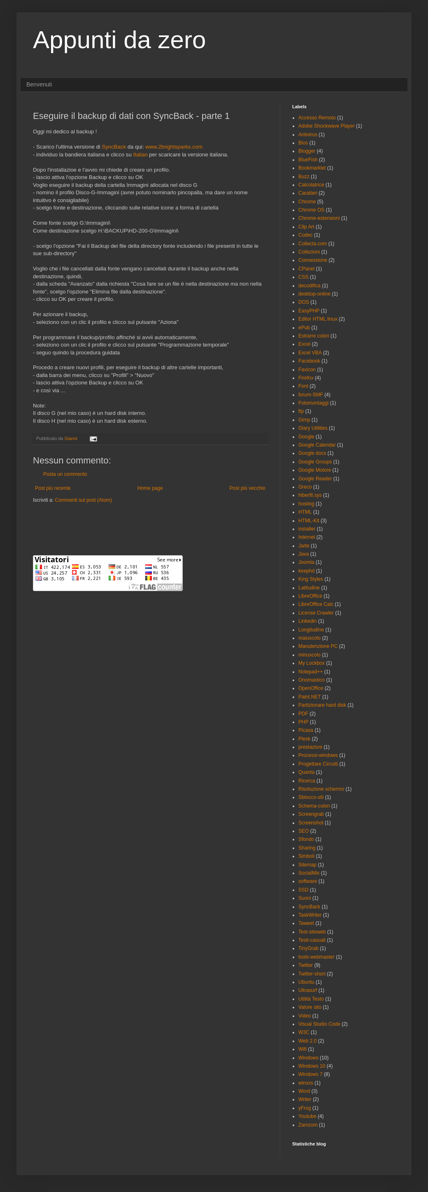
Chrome (307, 202)
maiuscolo (309, 638)
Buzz (303, 176)
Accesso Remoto (317, 118)
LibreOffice (310, 596)
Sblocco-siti (310, 797)
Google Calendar (317, 445)
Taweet (306, 923)
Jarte (303, 546)
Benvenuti (39, 84)
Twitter (305, 965)
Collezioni (309, 252)
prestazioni (310, 747)
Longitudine (311, 630)
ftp (301, 411)
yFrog (304, 1108)
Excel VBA (310, 353)
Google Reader (315, 479)
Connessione (312, 260)
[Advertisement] (129, 528)
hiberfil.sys (310, 495)
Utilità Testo (311, 999)
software (307, 881)
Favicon (307, 369)
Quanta (306, 772)
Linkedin (307, 621)
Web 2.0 (307, 1041)
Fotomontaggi (313, 403)
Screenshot (310, 823)
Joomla (306, 562)
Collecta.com (312, 244)
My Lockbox (311, 663)
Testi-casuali (312, 940)
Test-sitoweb (312, 932)
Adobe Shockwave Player (326, 126)
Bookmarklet (312, 168)
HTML (305, 512)
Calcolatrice (311, 185)
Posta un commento (65, 474)
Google (306, 437)
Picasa (305, 730)
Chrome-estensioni (319, 218)
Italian (140, 154)
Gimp (304, 420)
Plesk (304, 739)
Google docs (312, 453)
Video (304, 1016)
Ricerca (306, 781)
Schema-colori (314, 806)
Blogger (306, 151)
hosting (306, 504)
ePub (304, 328)
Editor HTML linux (317, 319)
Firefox (306, 378)
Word (304, 1091)
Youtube (307, 1116)
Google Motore (314, 470)
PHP (303, 722)
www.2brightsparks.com (173, 147)
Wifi (302, 1049)
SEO (303, 831)
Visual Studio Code (319, 1024)
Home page (150, 488)
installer (306, 529)
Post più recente (53, 488)
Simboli (306, 856)
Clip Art (306, 227)
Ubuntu (306, 982)
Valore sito (309, 1007)
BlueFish (308, 160)
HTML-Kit (308, 521)
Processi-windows (318, 755)
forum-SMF (310, 395)
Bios (303, 143)
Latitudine (309, 588)
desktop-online (314, 294)
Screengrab (311, 814)
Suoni (304, 898)
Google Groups (315, 462)
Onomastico (311, 680)
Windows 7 (310, 1074)
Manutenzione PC (317, 646)
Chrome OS (311, 210)
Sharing (306, 848)
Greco (305, 487)
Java (303, 554)
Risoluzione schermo (321, 789)
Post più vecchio (247, 488)
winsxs (305, 1083)
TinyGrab (308, 948)
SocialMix (308, 873)
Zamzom (308, 1125)
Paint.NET (309, 697)
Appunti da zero (119, 40)
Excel (304, 344)
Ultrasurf (307, 990)
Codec (305, 235)
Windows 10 (311, 1066)
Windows (308, 1058)
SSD (303, 890)
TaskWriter (309, 915)
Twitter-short (312, 974)
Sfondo (306, 839)
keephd (306, 571)
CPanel (306, 269)
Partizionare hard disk (322, 705)
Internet (306, 537)
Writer (305, 1099)
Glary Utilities (313, 428)
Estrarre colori (313, 336)
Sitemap (307, 865)
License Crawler (316, 613)
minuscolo (309, 655)
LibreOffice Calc (315, 604)
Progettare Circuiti (318, 764)
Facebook (309, 361)
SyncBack (114, 147)
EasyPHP (308, 311)
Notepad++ (310, 672)
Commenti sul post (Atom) (83, 500)
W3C (303, 1032)
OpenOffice (310, 688)
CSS (303, 277)
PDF (303, 714)
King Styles (310, 579)
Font (303, 386)
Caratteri (307, 193)
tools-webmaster (316, 957)
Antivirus (307, 134)
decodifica (309, 286)
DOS (303, 302)
